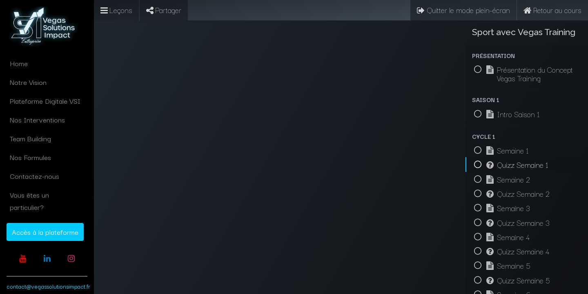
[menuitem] (47, 63)
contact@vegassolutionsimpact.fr (48, 286)
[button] (526, 55)
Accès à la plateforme (45, 231)
